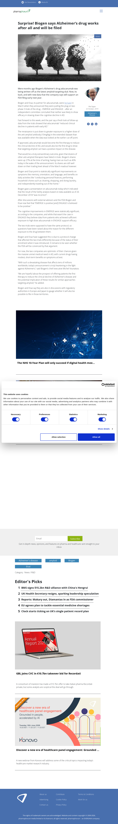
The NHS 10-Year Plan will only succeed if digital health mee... (56, 362)
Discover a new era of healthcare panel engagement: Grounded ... (57, 750)
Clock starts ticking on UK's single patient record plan (55, 611)
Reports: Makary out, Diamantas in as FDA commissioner (57, 599)
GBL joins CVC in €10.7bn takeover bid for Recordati (48, 673)
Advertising (44, 799)
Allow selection (59, 437)
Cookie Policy (61, 799)
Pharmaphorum (22, 798)
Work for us (82, 799)
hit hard (67, 102)
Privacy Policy (61, 805)
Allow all (96, 437)
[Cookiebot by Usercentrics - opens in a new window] (103, 385)
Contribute (60, 794)
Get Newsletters (30, 2)
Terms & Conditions (86, 794)
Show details (104, 429)
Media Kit (44, 2)
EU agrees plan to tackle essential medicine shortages (55, 605)
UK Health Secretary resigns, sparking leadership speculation (60, 593)
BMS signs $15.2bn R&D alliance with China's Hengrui (54, 587)
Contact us (44, 805)
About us (43, 794)
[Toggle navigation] (102, 11)
